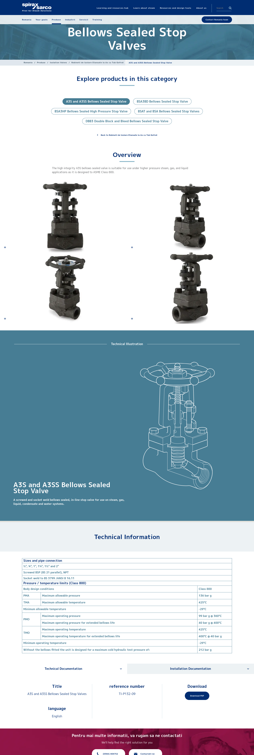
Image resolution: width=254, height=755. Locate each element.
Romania (28, 62)
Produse (41, 62)
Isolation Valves (58, 62)
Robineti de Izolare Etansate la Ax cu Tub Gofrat (98, 62)
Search (230, 8)
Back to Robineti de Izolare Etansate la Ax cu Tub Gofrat (129, 135)
